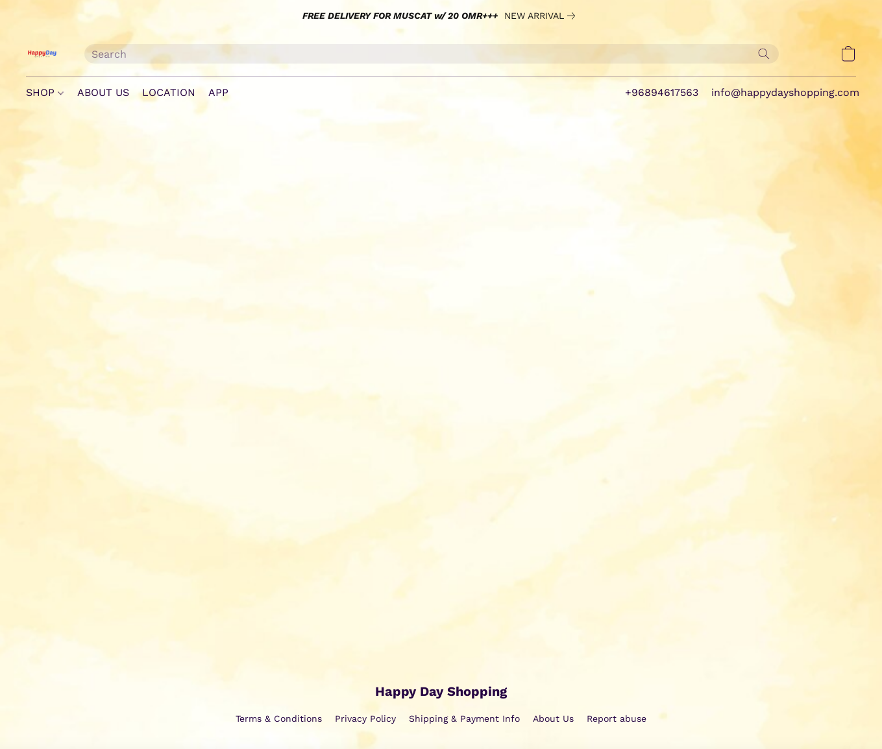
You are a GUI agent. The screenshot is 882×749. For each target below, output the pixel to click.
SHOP (45, 92)
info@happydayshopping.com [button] (785, 92)
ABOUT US (103, 92)
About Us (553, 718)
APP (218, 92)
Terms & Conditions (279, 718)
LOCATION (168, 92)
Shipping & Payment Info (464, 718)
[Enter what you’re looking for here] (431, 54)
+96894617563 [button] (661, 92)
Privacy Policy (365, 718)
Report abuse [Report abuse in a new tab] (616, 718)
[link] (542, 15)
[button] (42, 54)
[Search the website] (764, 54)
